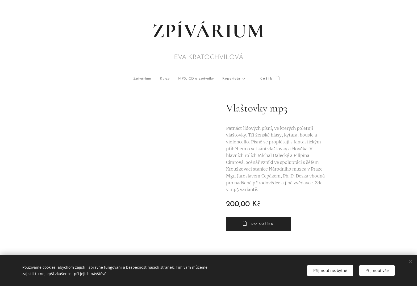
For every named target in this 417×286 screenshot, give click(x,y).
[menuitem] (131, 79)
